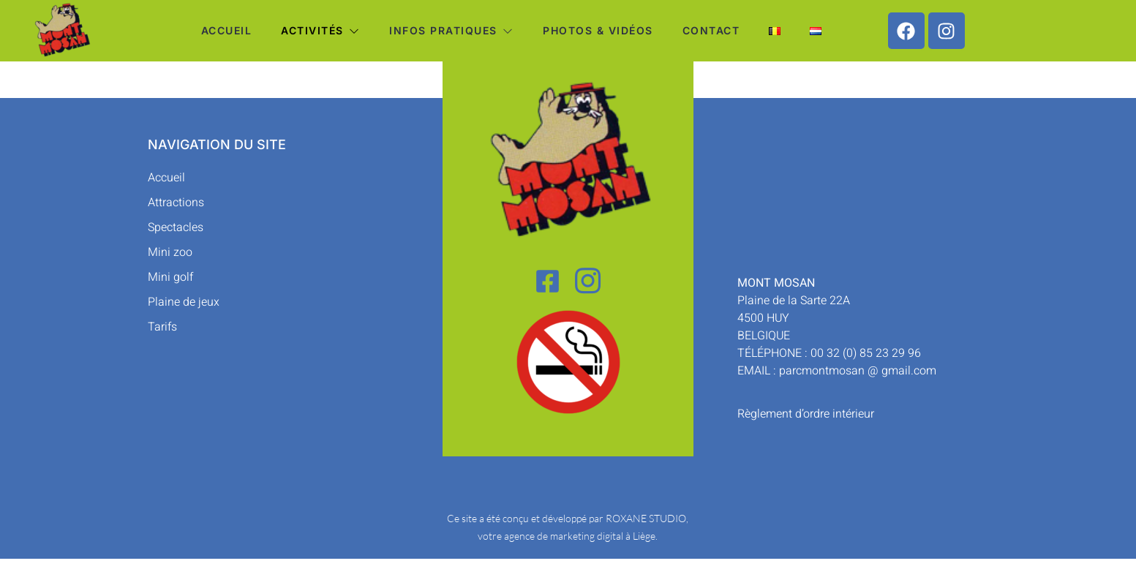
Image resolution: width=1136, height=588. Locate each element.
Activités (320, 30)
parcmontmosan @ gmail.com (857, 371)
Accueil (226, 30)
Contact (711, 30)
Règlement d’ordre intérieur (805, 414)
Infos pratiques (451, 30)
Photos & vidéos (598, 30)
